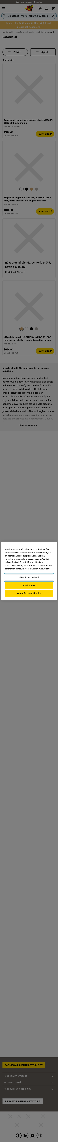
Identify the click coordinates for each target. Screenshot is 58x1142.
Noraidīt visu (29, 585)
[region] (28, 571)
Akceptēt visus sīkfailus (29, 593)
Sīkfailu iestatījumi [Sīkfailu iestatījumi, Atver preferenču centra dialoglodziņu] (29, 577)
